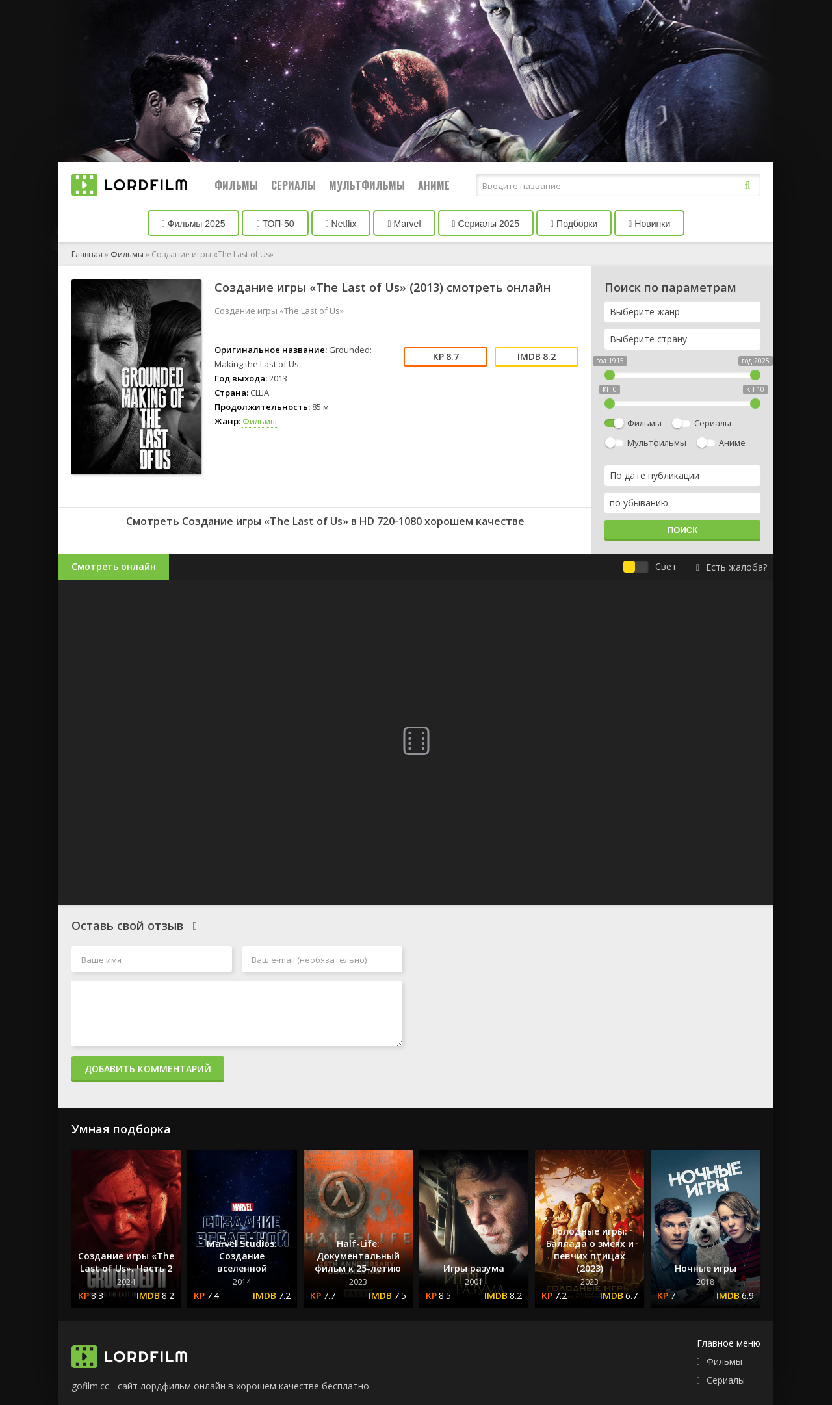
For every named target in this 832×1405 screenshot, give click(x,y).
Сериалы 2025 (486, 223)
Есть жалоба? (731, 567)
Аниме (434, 185)
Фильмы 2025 (194, 223)
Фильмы (236, 185)
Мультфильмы (367, 185)
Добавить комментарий (147, 1069)
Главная (87, 254)
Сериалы (293, 185)
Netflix (341, 223)
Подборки (574, 223)
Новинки (649, 223)
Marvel (404, 223)
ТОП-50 (275, 223)
